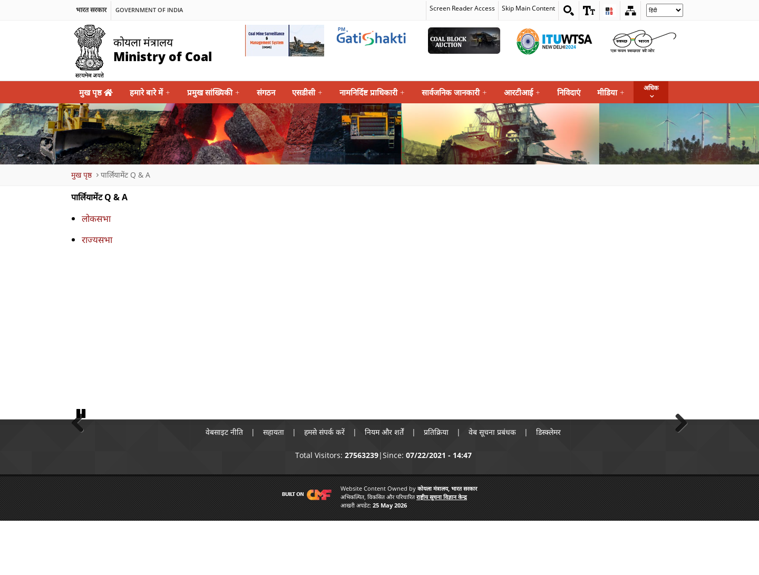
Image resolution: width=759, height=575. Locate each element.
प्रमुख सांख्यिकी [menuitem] (213, 92)
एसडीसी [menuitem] (307, 92)
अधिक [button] (651, 87)
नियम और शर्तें (384, 487)
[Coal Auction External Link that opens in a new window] (463, 40)
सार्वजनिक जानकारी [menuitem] (454, 92)
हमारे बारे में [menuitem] (150, 92)
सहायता (273, 487)
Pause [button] (81, 467)
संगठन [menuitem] (266, 92)
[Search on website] (569, 10)
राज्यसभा (97, 239)
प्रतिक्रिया (436, 487)
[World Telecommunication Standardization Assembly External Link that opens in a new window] (553, 40)
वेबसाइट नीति (224, 487)
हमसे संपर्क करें (324, 487)
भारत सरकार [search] (91, 10)
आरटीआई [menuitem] (522, 92)
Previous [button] (81, 448)
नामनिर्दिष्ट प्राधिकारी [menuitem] (372, 92)
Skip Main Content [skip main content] (528, 8)
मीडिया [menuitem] (611, 92)
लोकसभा (96, 218)
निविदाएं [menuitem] (568, 92)
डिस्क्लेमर (548, 487)
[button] (589, 10)
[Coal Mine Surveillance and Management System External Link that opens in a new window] (284, 40)
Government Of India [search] (149, 10)
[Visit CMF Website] (305, 549)
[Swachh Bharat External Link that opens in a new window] (643, 40)
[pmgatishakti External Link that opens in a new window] (374, 40)
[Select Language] (664, 10)
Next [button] (677, 448)
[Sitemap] (630, 10)
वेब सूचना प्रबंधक (492, 487)
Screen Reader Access (462, 8)
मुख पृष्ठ (96, 92)
